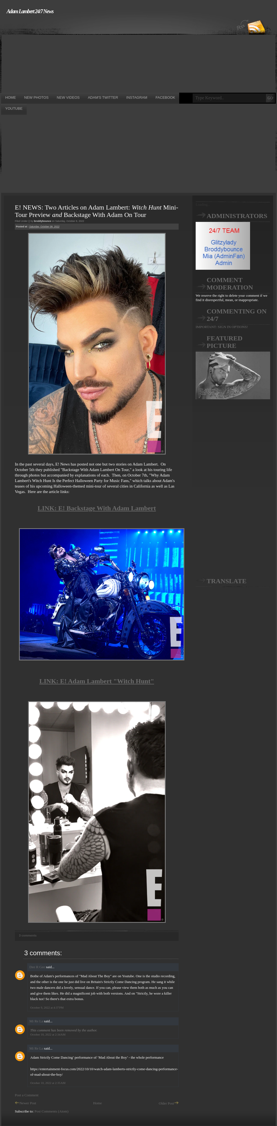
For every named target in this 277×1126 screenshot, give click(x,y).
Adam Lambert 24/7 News (30, 11)
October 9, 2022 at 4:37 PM (46, 1007)
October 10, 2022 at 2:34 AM (47, 1034)
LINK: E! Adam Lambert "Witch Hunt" (96, 681)
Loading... (203, 204)
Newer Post (25, 1103)
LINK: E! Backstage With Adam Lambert (97, 508)
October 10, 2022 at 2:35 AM (47, 1082)
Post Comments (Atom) (52, 1111)
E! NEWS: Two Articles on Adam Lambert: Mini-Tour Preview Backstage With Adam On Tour (96, 211)
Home (97, 1103)
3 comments (28, 935)
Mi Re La (36, 1021)
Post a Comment (26, 1095)
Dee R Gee (37, 967)
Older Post (169, 1103)
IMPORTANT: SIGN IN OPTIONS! (222, 327)
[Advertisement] (86, 53)
